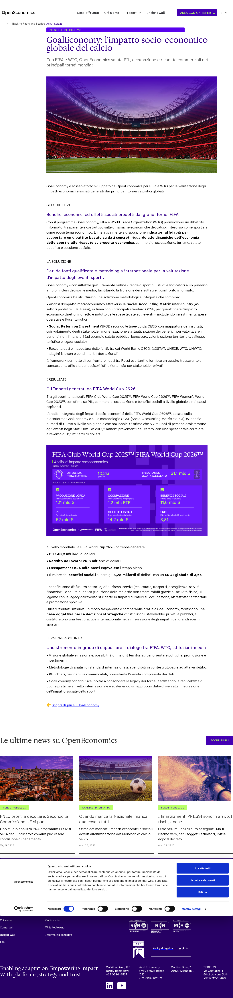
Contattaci (6, 927)
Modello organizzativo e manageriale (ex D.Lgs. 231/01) (60, 909)
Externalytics (34, 913)
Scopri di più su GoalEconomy (75, 705)
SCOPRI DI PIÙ (220, 740)
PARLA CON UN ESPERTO (209, 903)
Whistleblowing (54, 927)
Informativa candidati (58, 935)
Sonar (29, 906)
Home (4, 906)
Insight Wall (7, 935)
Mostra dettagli (191, 990)
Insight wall (156, 13)
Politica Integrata (98, 909)
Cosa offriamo (88, 13)
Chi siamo (111, 13)
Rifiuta (202, 974)
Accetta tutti (203, 950)
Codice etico (53, 920)
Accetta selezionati (202, 962)
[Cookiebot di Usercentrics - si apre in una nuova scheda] (24, 991)
